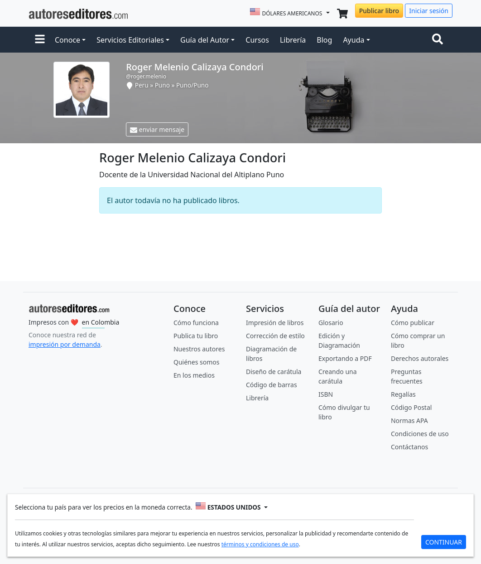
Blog (324, 40)
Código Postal (411, 407)
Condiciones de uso (420, 433)
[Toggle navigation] (439, 39)
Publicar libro (379, 10)
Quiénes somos (196, 362)
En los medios (194, 375)
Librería (293, 40)
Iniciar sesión (428, 10)
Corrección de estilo (275, 335)
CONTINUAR (443, 542)
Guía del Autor (204, 40)
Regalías (403, 394)
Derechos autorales (419, 358)
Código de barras (271, 384)
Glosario (330, 322)
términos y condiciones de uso (260, 544)
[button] (40, 39)
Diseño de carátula (273, 371)
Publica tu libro (195, 335)
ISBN (325, 394)
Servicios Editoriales (130, 40)
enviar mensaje (157, 129)
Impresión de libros (275, 322)
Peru (142, 85)
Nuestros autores (199, 349)
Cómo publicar (412, 322)
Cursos (257, 40)
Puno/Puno (192, 85)
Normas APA (409, 420)
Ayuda (353, 40)
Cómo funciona (196, 322)
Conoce (67, 40)
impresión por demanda (65, 344)
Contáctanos (409, 446)
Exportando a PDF (345, 358)
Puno (162, 85)
